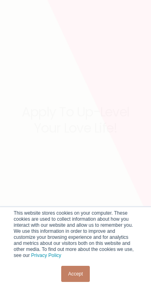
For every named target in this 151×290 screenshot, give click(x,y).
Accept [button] (75, 274)
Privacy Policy (46, 255)
